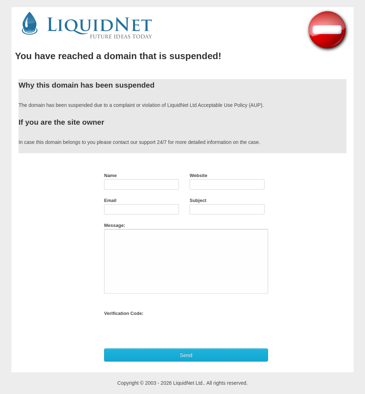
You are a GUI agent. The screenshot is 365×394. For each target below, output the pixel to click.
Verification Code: (124, 313)
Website (198, 175)
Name (110, 175)
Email (110, 200)
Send (186, 355)
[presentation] (158, 331)
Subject (198, 200)
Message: (114, 225)
